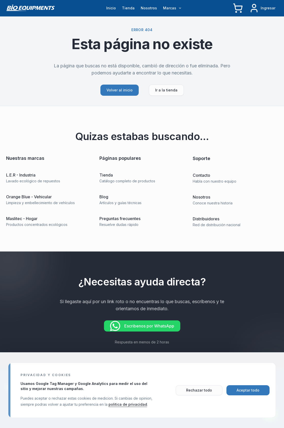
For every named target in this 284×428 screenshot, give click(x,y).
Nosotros (149, 8)
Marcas (172, 8)
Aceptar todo (248, 390)
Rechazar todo (199, 390)
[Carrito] (237, 8)
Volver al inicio (119, 90)
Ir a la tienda (166, 90)
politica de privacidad (128, 404)
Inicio (111, 8)
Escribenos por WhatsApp (142, 326)
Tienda (128, 8)
